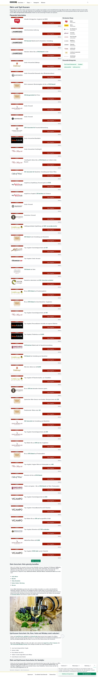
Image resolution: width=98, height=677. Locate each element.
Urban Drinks (34, 636)
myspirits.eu (46, 643)
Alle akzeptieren (87, 673)
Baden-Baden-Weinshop (18, 583)
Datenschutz (53, 674)
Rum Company (53, 643)
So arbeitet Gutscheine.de (41, 674)
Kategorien (36, 2)
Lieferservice (76, 67)
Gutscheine (20, 2)
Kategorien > (18, 670)
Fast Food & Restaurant (70, 64)
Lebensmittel (67, 67)
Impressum (30, 674)
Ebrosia (14, 585)
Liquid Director (19, 636)
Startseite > (12, 670)
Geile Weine (15, 576)
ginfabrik (26, 636)
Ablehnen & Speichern (68, 673)
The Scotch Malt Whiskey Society (18, 644)
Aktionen (43, 2)
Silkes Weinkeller (16, 580)
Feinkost (80, 64)
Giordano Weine (16, 594)
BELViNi (14, 578)
